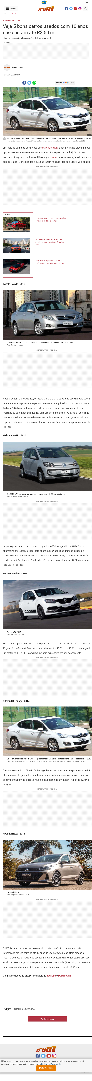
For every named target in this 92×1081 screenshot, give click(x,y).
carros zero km (50, 147)
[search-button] (85, 8)
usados (30, 1009)
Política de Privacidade (51, 1064)
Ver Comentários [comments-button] (47, 1019)
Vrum (55, 157)
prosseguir (46, 1068)
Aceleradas (13, 14)
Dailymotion (64, 975)
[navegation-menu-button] (11, 8)
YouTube (51, 975)
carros (19, 1009)
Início (4, 14)
